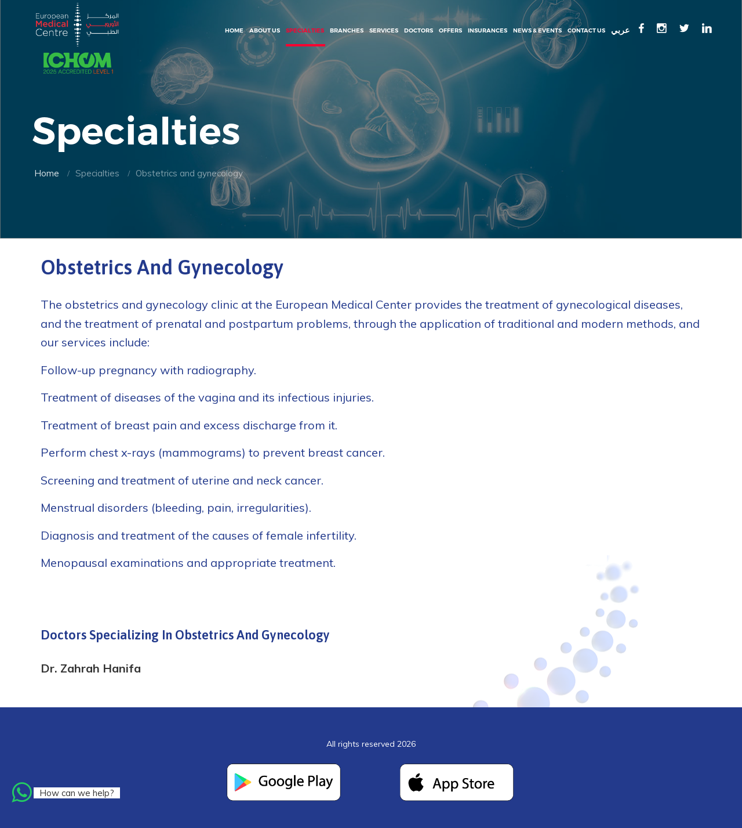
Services (383, 30)
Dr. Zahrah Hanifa (91, 668)
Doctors (418, 30)
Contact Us (586, 30)
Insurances (487, 30)
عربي (620, 30)
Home (234, 30)
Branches (346, 30)
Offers (450, 30)
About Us (264, 30)
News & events (537, 30)
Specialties (305, 30)
